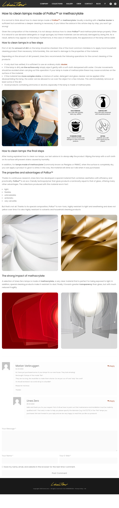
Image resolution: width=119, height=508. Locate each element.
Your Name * (7, 455)
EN (85, 488)
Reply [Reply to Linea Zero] (111, 401)
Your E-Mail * (65, 455)
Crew (79, 4)
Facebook (110, 4)
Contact (89, 4)
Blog (98, 4)
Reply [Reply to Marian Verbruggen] (111, 366)
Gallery (69, 4)
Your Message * (9, 428)
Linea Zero (46, 488)
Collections (57, 4)
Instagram (115, 4)
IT (105, 4)
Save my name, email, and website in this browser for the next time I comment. (39, 467)
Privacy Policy (79, 488)
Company (44, 4)
